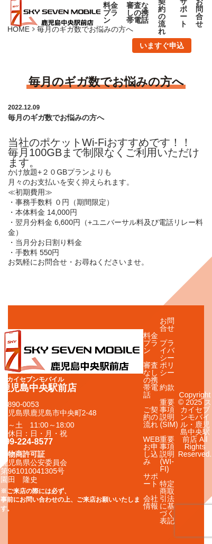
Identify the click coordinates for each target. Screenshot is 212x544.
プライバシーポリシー (167, 358)
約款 (167, 387)
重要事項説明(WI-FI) (167, 454)
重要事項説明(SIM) (169, 413)
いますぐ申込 (162, 45)
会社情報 (150, 502)
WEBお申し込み (151, 450)
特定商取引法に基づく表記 (167, 502)
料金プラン (110, 13)
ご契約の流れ (150, 417)
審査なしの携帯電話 (137, 13)
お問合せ (167, 324)
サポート (150, 480)
